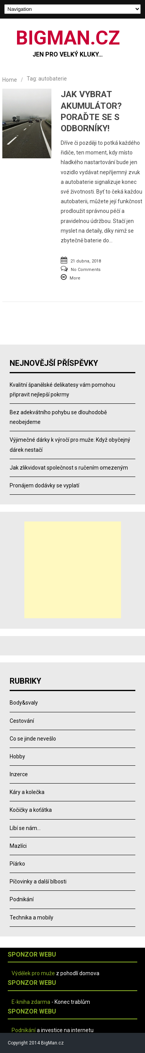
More (75, 278)
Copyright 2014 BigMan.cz (36, 1043)
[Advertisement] (72, 569)
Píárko (17, 864)
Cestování (22, 721)
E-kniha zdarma (31, 1002)
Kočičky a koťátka (31, 810)
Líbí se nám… (25, 828)
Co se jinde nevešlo (33, 739)
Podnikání (22, 899)
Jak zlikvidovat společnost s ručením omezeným (69, 468)
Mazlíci (18, 846)
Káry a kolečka (27, 792)
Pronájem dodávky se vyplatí (44, 485)
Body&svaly (24, 703)
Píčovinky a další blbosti (38, 881)
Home (9, 80)
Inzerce (19, 774)
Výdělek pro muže (33, 973)
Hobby (17, 756)
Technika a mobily (31, 917)
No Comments (86, 269)
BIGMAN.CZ (68, 38)
